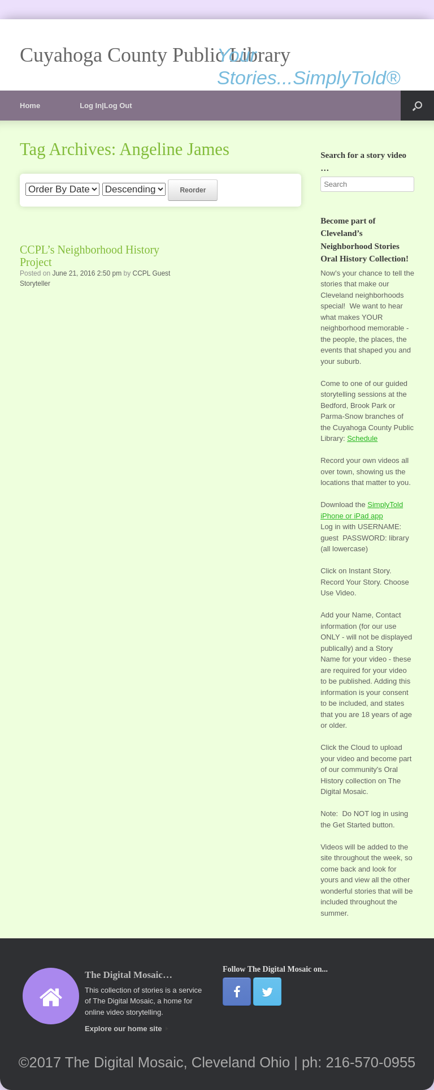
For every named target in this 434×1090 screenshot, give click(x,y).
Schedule (362, 438)
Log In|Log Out (106, 105)
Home (30, 105)
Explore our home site (126, 1028)
